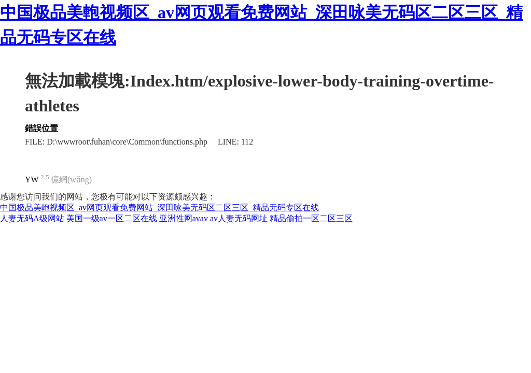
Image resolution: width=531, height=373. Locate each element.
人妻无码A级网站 (32, 218)
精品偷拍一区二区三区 (311, 218)
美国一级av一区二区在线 (111, 218)
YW (32, 179)
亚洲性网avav (183, 218)
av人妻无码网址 (239, 218)
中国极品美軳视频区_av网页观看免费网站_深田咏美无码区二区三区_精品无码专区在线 (159, 207)
